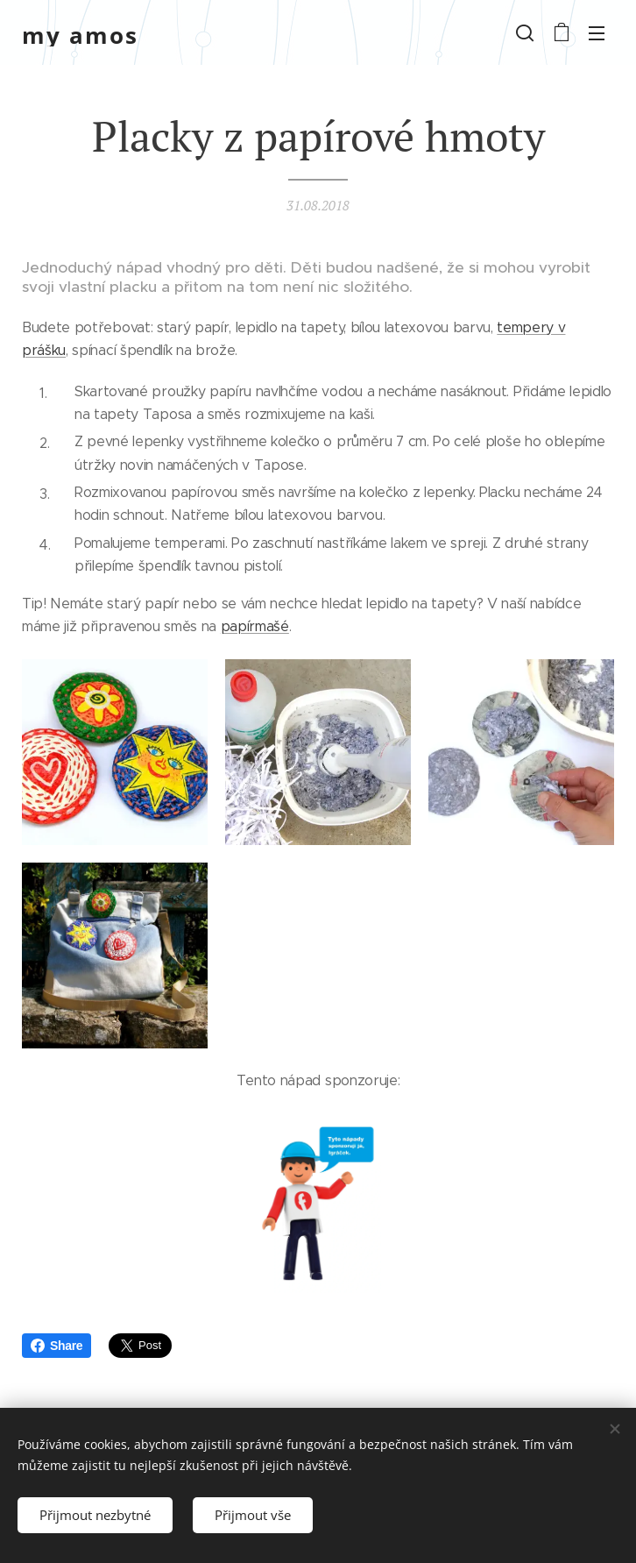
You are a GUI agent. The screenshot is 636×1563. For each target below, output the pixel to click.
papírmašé (255, 626)
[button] (524, 32)
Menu (596, 33)
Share (56, 1346)
